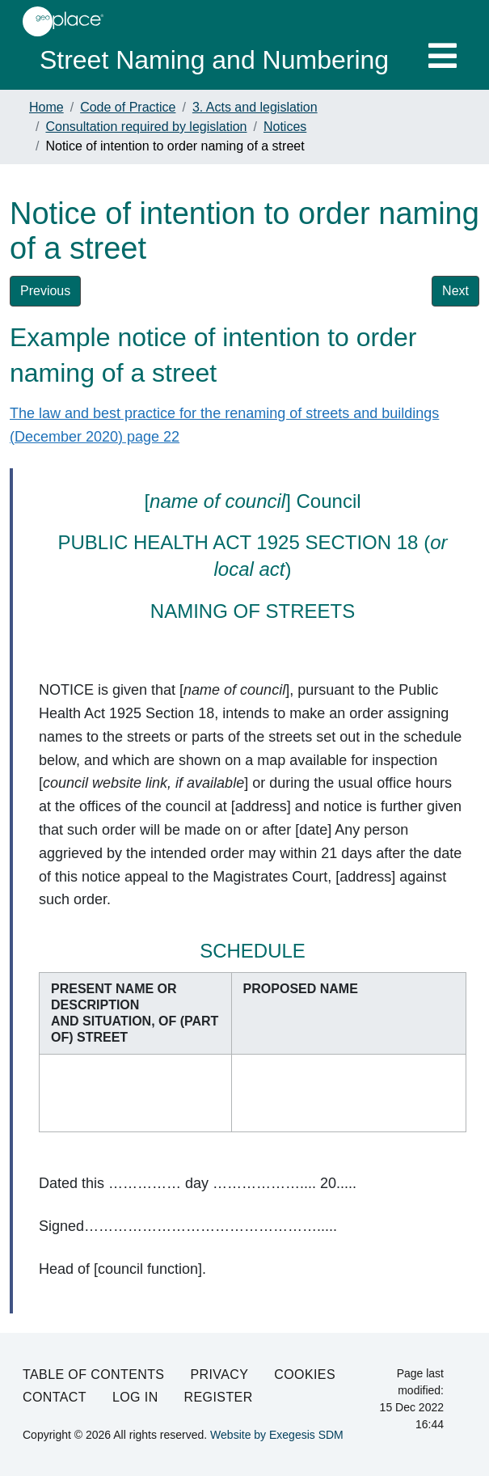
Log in (135, 1397)
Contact (54, 1397)
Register (218, 1397)
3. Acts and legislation (255, 107)
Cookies (304, 1374)
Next (455, 291)
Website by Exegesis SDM (277, 1434)
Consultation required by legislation (146, 126)
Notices (284, 126)
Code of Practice (127, 107)
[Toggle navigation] (442, 55)
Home (46, 107)
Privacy (219, 1374)
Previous (45, 291)
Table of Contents (93, 1374)
